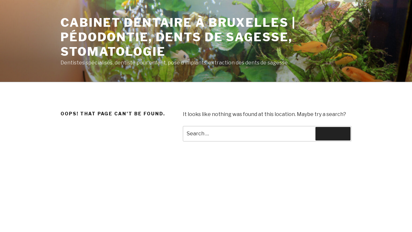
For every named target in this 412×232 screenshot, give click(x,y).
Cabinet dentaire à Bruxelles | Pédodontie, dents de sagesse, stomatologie (178, 37)
